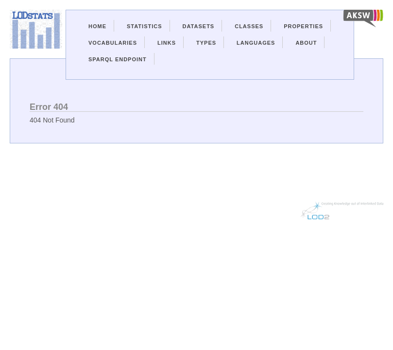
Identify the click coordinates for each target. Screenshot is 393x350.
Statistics (144, 26)
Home (97, 26)
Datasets (199, 26)
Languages (256, 43)
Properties (303, 26)
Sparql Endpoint (117, 59)
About (306, 43)
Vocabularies (112, 43)
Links (166, 43)
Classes (249, 26)
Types (206, 43)
